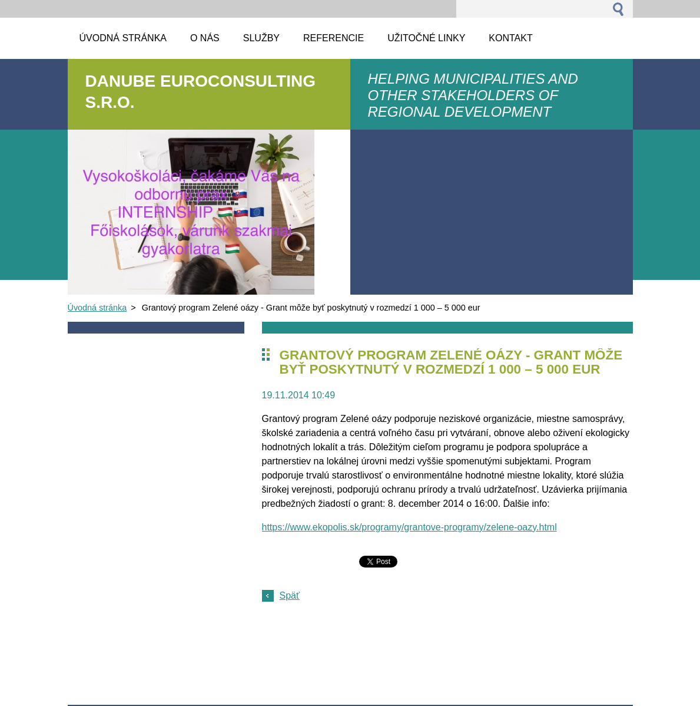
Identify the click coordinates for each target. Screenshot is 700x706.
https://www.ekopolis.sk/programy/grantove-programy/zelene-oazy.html (409, 527)
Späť (290, 595)
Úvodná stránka (97, 307)
